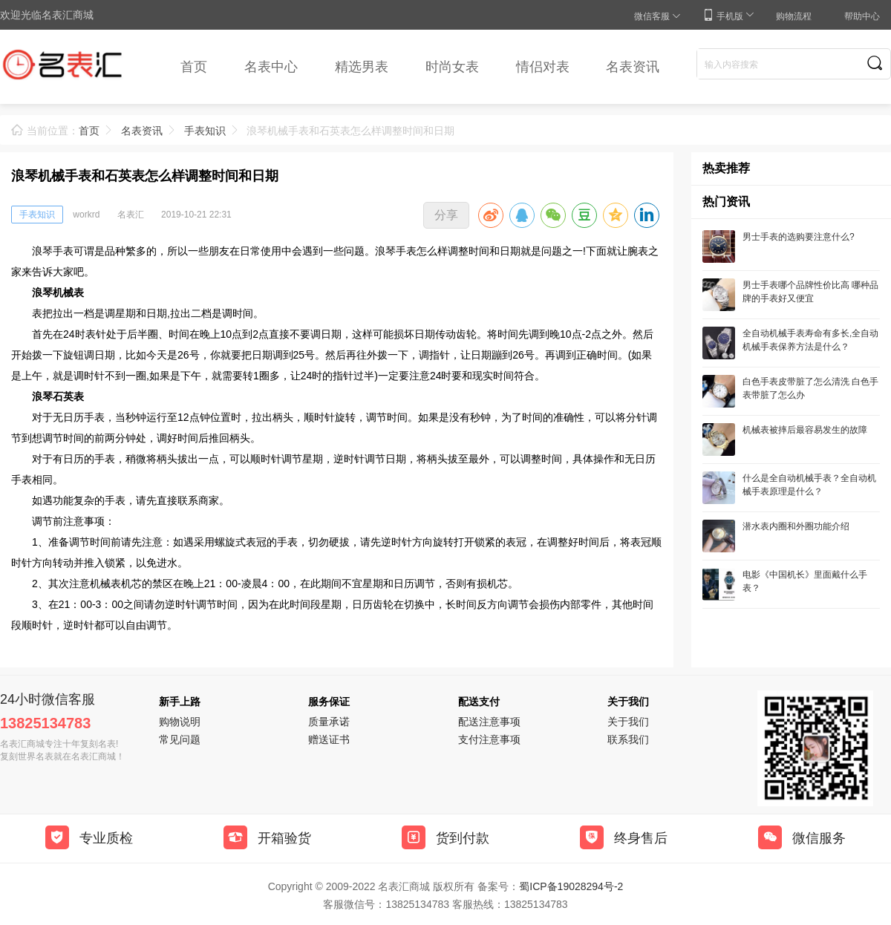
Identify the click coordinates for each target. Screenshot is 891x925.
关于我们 (628, 722)
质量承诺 (329, 722)
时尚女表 (452, 66)
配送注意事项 (489, 722)
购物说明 (179, 722)
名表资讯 (632, 66)
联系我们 (628, 739)
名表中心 (271, 66)
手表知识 (205, 131)
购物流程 (794, 16)
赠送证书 (329, 739)
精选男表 (361, 66)
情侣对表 (542, 66)
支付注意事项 (489, 739)
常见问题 (179, 739)
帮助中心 (862, 16)
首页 (193, 66)
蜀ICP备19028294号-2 (571, 886)
